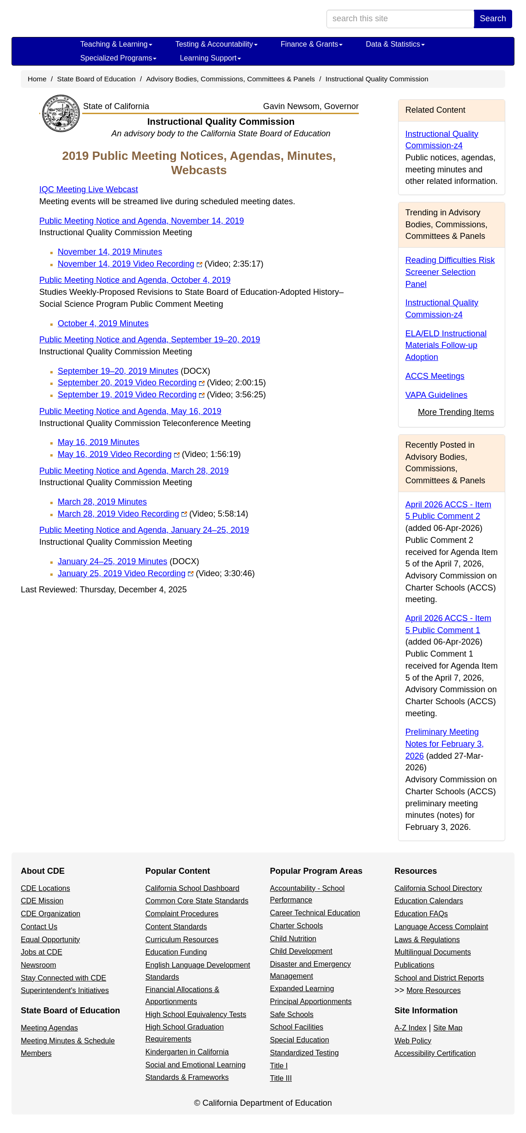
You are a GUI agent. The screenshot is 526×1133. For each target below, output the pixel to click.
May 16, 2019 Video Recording (149, 454)
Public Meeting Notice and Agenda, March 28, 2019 (134, 470)
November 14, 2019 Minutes (110, 251)
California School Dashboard (192, 888)
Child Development (301, 951)
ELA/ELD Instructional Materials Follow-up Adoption (446, 345)
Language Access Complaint (441, 927)
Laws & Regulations (426, 940)
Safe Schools (292, 1014)
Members (36, 1053)
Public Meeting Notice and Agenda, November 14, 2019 (141, 220)
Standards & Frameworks (187, 1077)
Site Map (447, 1028)
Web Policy (412, 1041)
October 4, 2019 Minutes (103, 323)
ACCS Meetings (435, 376)
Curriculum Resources (181, 940)
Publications (414, 965)
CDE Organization (50, 914)
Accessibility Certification (435, 1053)
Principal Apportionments (311, 1001)
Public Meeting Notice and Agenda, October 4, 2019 (134, 280)
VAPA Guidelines (436, 395)
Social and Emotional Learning (195, 1065)
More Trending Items (456, 412)
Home (37, 79)
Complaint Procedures (181, 914)
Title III (281, 1078)
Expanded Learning (302, 989)
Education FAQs (421, 914)
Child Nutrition (293, 939)
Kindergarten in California (187, 1052)
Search (493, 18)
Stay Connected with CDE (63, 978)
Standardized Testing (304, 1053)
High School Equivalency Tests (196, 1014)
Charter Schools (296, 926)
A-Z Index (410, 1028)
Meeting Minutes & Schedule (68, 1041)
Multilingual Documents (432, 952)
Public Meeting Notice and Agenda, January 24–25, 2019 (144, 530)
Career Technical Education (315, 913)
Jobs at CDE (41, 952)
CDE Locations (45, 888)
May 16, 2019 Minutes (98, 442)
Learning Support (210, 58)
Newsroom (38, 965)
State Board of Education (96, 79)
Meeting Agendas (49, 1028)
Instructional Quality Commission (377, 79)
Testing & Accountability (216, 44)
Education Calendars (428, 901)
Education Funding (176, 952)
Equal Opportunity (50, 940)
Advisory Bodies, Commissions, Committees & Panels (230, 79)
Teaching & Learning (116, 44)
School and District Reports (439, 978)
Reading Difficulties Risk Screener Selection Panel (450, 272)
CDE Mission (42, 901)
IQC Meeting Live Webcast (88, 189)
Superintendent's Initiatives (65, 990)
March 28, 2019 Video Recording (153, 513)
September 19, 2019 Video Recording (162, 394)
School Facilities (297, 1027)
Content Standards (176, 927)
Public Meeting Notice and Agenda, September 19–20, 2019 (149, 339)
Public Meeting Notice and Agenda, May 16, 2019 (130, 411)
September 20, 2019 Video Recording (162, 382)
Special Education (299, 1040)
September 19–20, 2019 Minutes (134, 371)
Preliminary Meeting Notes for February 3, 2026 (444, 743)
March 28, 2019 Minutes (102, 501)
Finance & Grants (312, 44)
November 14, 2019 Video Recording (161, 263)
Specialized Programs (118, 58)
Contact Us (39, 927)
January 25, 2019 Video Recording (156, 573)
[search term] (400, 19)
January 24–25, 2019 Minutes (128, 561)
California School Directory (438, 888)
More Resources (433, 990)
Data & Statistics (395, 44)
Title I (279, 1066)
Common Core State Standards (196, 901)
